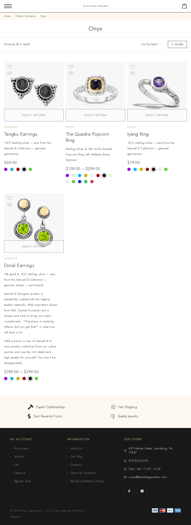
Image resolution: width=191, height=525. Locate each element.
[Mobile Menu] (8, 6)
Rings (70, 127)
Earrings (11, 127)
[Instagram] (142, 491)
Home (7, 16)
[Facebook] (129, 491)
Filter (177, 44)
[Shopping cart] (184, 6)
